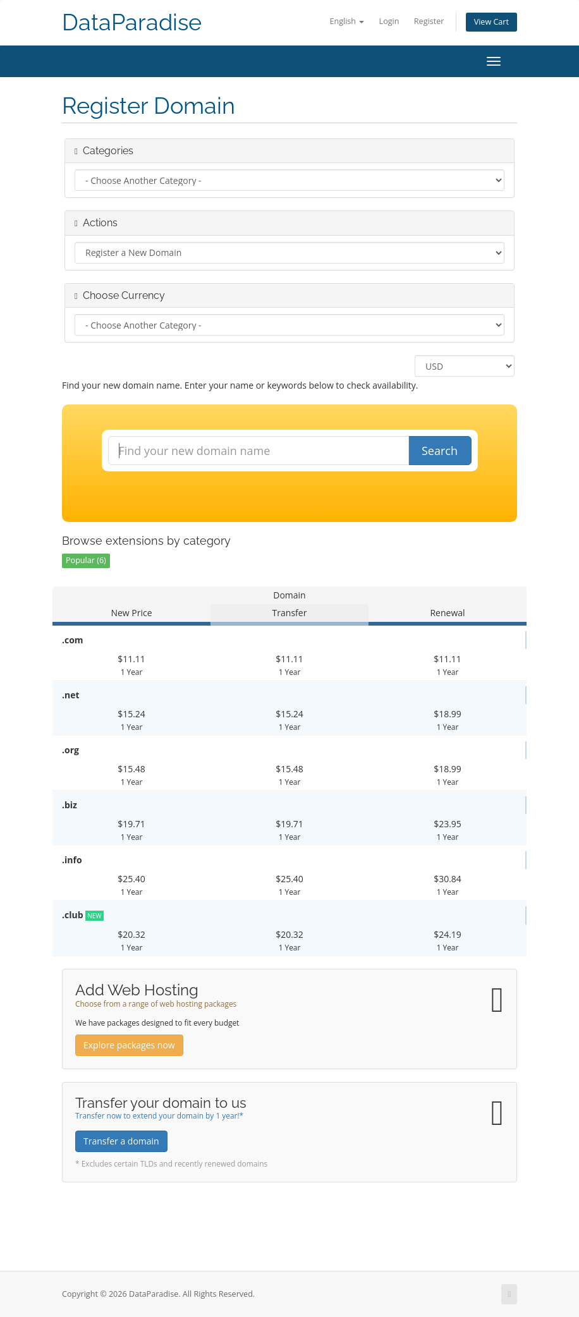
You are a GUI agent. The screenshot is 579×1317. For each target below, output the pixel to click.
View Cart (491, 21)
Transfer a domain (121, 1141)
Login (389, 21)
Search (440, 450)
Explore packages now (129, 1045)
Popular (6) (86, 560)
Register (429, 21)
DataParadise (132, 22)
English (346, 21)
